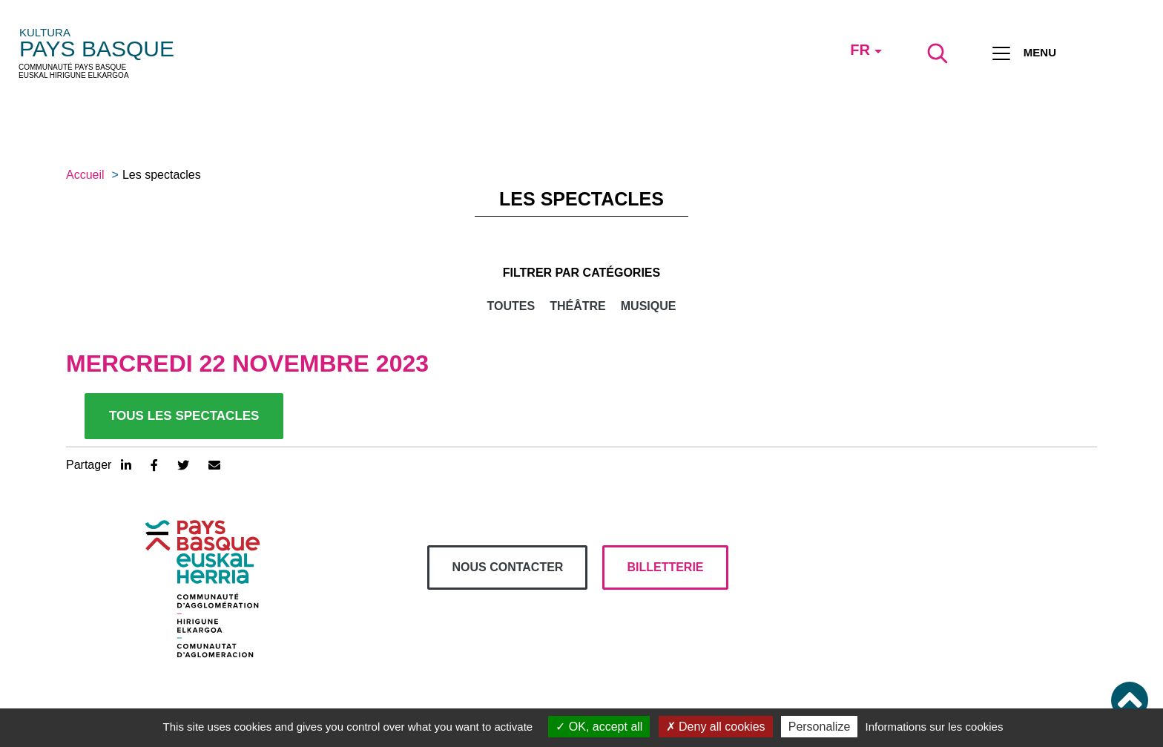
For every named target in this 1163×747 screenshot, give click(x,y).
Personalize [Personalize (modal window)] (819, 726)
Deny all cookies (715, 726)
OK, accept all (599, 726)
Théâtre (578, 306)
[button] (1129, 700)
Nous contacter (507, 567)
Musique (648, 306)
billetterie (665, 567)
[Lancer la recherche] (937, 53)
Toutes (511, 306)
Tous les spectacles (184, 416)
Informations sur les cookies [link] (934, 726)
